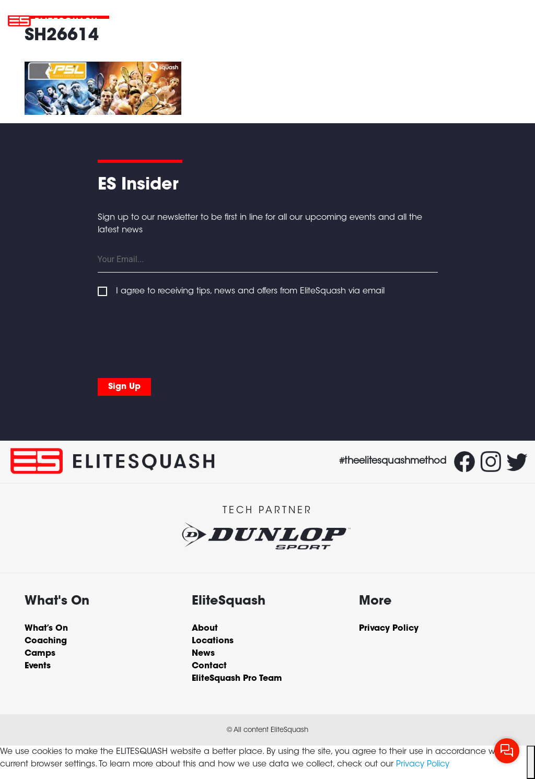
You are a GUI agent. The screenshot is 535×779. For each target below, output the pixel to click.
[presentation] (177, 335)
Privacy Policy (422, 764)
